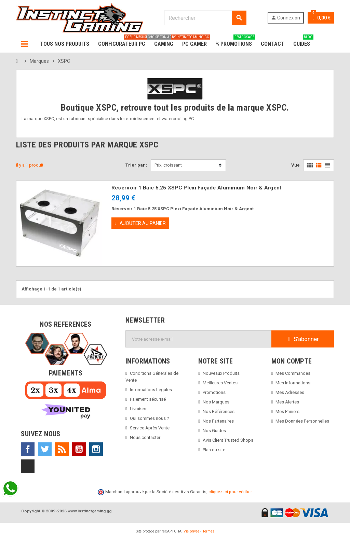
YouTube (79, 449)
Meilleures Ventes (220, 382)
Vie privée (191, 531)
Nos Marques (216, 401)
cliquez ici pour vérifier (230, 491)
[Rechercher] (205, 18)
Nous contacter (145, 437)
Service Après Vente (150, 427)
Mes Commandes (292, 373)
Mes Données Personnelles (302, 421)
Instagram (96, 449)
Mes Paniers (287, 411)
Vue (295, 165)
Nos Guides (214, 430)
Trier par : (136, 165)
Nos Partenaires (218, 421)
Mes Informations (292, 382)
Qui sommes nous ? (149, 418)
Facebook (28, 449)
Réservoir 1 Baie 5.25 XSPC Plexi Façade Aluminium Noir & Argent (196, 188)
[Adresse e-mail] (198, 338)
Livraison (139, 408)
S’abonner (302, 339)
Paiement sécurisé (148, 399)
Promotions (214, 392)
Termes (208, 531)
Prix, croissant (168, 165)
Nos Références (218, 411)
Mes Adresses (289, 392)
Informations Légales (151, 389)
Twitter (45, 449)
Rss (62, 449)
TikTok (28, 466)
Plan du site (214, 449)
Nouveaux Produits (221, 373)
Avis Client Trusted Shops (228, 440)
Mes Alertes (287, 401)
